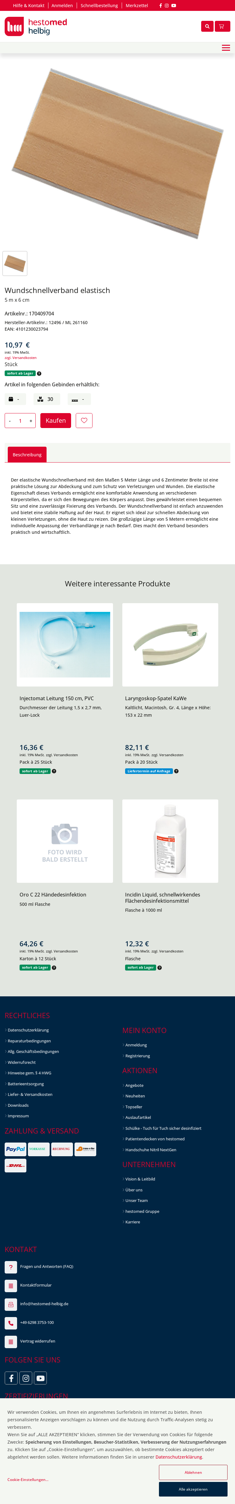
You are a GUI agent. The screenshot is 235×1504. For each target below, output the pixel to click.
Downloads (18, 1105)
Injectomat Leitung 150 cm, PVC (57, 698)
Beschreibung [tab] (27, 455)
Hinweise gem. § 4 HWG (29, 1073)
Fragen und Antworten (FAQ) (46, 1266)
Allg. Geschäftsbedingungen (33, 1051)
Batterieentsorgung (26, 1084)
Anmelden (62, 5)
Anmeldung (136, 1045)
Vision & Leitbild (140, 1179)
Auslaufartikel (138, 1117)
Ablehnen (193, 1472)
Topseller (133, 1107)
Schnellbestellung (99, 5)
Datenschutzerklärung (28, 1030)
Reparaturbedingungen (29, 1041)
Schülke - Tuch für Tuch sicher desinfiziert (163, 1128)
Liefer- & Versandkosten (30, 1094)
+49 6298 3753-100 (37, 1322)
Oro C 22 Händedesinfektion (53, 894)
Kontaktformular (36, 1285)
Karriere (132, 1222)
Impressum (18, 1116)
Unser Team (136, 1200)
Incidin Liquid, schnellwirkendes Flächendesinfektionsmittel (162, 897)
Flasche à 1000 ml (143, 910)
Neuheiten (135, 1096)
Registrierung (137, 1056)
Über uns (133, 1190)
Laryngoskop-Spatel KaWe (156, 698)
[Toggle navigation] (226, 48)
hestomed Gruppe (142, 1211)
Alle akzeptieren (193, 1489)
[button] (38, 373)
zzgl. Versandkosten (21, 357)
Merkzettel (137, 5)
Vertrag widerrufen (37, 1341)
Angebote (134, 1085)
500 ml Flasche (35, 904)
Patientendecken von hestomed (155, 1139)
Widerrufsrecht (22, 1062)
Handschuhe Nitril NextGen (150, 1149)
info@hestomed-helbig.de (44, 1303)
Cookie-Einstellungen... (27, 1479)
